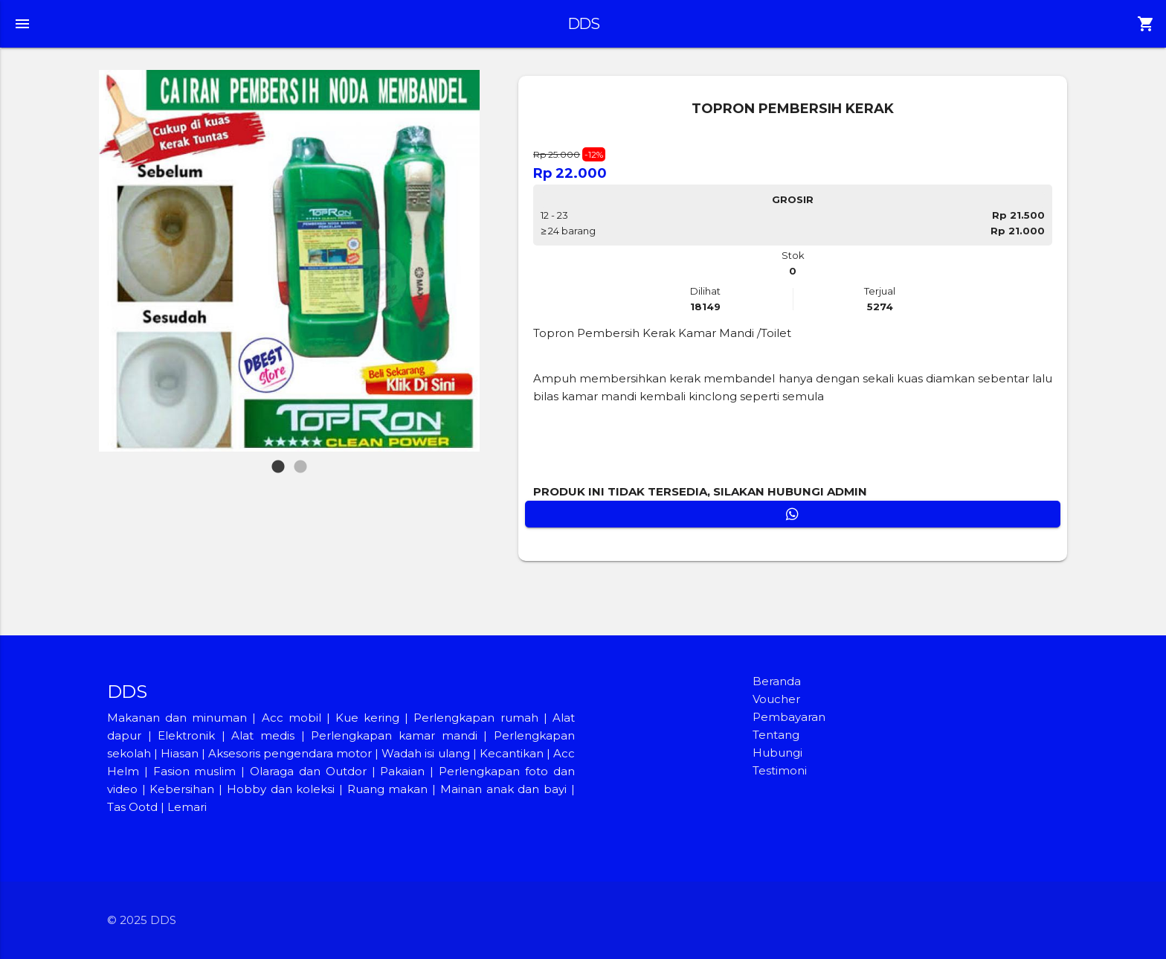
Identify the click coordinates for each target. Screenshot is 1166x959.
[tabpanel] (289, 261)
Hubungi (777, 752)
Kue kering (370, 718)
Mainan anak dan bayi (503, 789)
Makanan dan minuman (177, 718)
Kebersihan (181, 789)
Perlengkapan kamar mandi (394, 735)
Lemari (187, 807)
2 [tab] (302, 459)
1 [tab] (278, 459)
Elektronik (186, 735)
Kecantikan (512, 753)
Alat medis (262, 735)
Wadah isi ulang (425, 753)
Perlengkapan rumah (475, 718)
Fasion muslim (194, 771)
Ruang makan (389, 789)
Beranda (777, 681)
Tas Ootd (132, 807)
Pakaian (402, 771)
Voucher (776, 699)
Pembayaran (789, 717)
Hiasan (180, 753)
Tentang (776, 735)
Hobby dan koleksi (281, 789)
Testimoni (780, 770)
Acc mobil (291, 718)
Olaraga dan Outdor (308, 771)
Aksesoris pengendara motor (290, 753)
